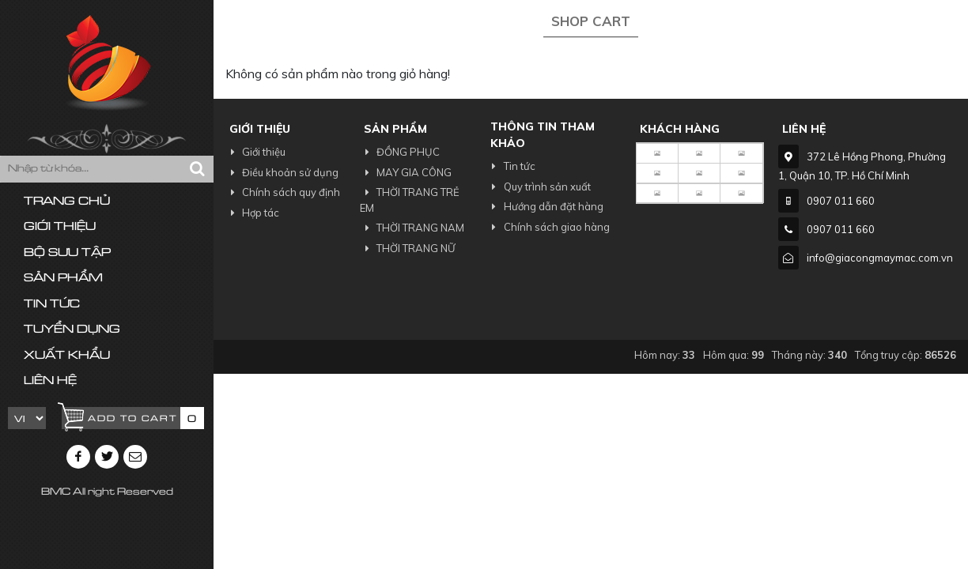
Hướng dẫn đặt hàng (544, 206)
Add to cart (132, 419)
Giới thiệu (60, 227)
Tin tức (52, 305)
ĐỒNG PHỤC (400, 151)
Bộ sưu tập (67, 253)
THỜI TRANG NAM (412, 227)
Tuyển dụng (72, 330)
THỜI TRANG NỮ (408, 248)
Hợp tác (252, 212)
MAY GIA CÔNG (406, 172)
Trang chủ (67, 202)
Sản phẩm (63, 278)
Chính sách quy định (282, 192)
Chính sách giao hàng (547, 226)
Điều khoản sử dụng (281, 172)
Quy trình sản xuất (538, 186)
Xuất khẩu (67, 356)
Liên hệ (50, 381)
